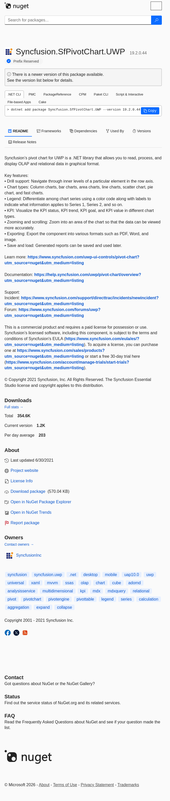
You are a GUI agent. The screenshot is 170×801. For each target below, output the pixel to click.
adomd (134, 583)
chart (100, 583)
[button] (150, 110)
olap (85, 583)
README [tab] (18, 131)
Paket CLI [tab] (101, 94)
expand (43, 607)
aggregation (18, 607)
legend (107, 599)
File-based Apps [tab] (19, 102)
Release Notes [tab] (22, 142)
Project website (25, 470)
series (126, 599)
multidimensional (57, 591)
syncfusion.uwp (48, 574)
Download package (28, 491)
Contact (14, 677)
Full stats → (14, 407)
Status (12, 696)
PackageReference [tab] (57, 94)
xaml (35, 583)
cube (116, 583)
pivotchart (32, 599)
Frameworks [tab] (49, 131)
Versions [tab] (141, 131)
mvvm (52, 583)
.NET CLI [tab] (14, 94)
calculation (148, 599)
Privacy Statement (97, 785)
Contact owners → (19, 544)
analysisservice (21, 591)
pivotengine (58, 599)
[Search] (156, 20)
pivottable (85, 599)
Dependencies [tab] (83, 131)
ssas (69, 583)
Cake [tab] (42, 102)
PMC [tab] (32, 94)
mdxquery (117, 591)
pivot (12, 599)
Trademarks (128, 785)
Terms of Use (65, 785)
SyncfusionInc (29, 555)
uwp (150, 574)
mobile (111, 574)
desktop (90, 574)
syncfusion (17, 574)
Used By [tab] (115, 131)
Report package (25, 523)
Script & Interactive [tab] (129, 94)
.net (72, 574)
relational (141, 591)
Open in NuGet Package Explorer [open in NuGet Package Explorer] (41, 502)
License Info (22, 481)
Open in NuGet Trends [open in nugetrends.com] (31, 512)
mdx (96, 591)
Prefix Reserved (26, 61)
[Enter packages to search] (78, 20)
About (44, 785)
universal (16, 583)
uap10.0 (131, 574)
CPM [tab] (82, 94)
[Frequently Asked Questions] (10, 716)
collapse (64, 607)
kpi (82, 591)
